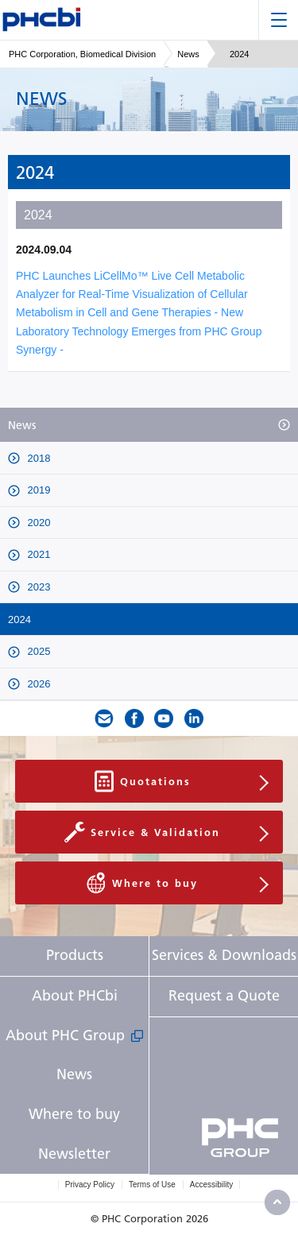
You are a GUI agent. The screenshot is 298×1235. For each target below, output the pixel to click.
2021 (38, 554)
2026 (38, 684)
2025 (38, 651)
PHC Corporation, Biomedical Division (82, 54)
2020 (38, 522)
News (188, 54)
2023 (38, 587)
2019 (38, 490)
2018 (38, 458)
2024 (19, 619)
